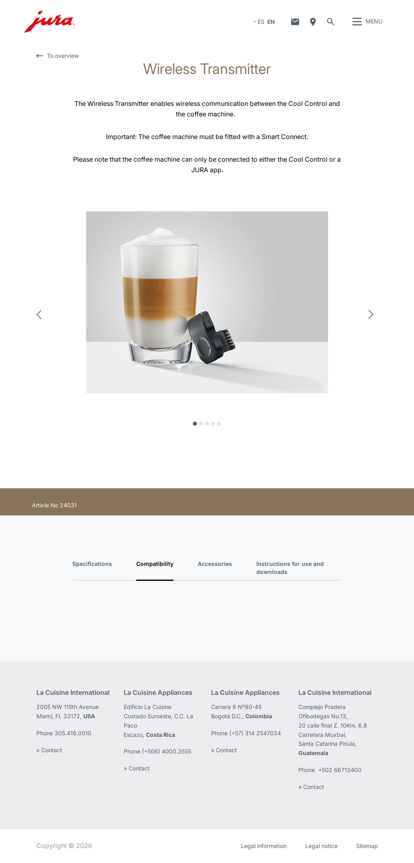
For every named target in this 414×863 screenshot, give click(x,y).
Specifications (92, 564)
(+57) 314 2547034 (255, 734)
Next (373, 316)
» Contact (49, 750)
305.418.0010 (74, 734)
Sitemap (367, 846)
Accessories (215, 564)
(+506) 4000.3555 (166, 752)
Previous (41, 316)
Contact (295, 22)
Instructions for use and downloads (290, 568)
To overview (63, 56)
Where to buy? (313, 22)
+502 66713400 (340, 771)
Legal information (264, 846)
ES (261, 22)
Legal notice (321, 846)
